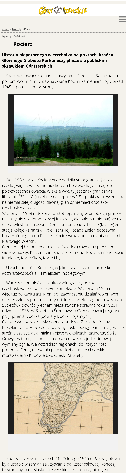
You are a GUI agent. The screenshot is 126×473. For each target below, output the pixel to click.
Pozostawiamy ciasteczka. (5, 0)
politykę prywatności (24, 0)
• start (5, 29)
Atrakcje (16, 29)
